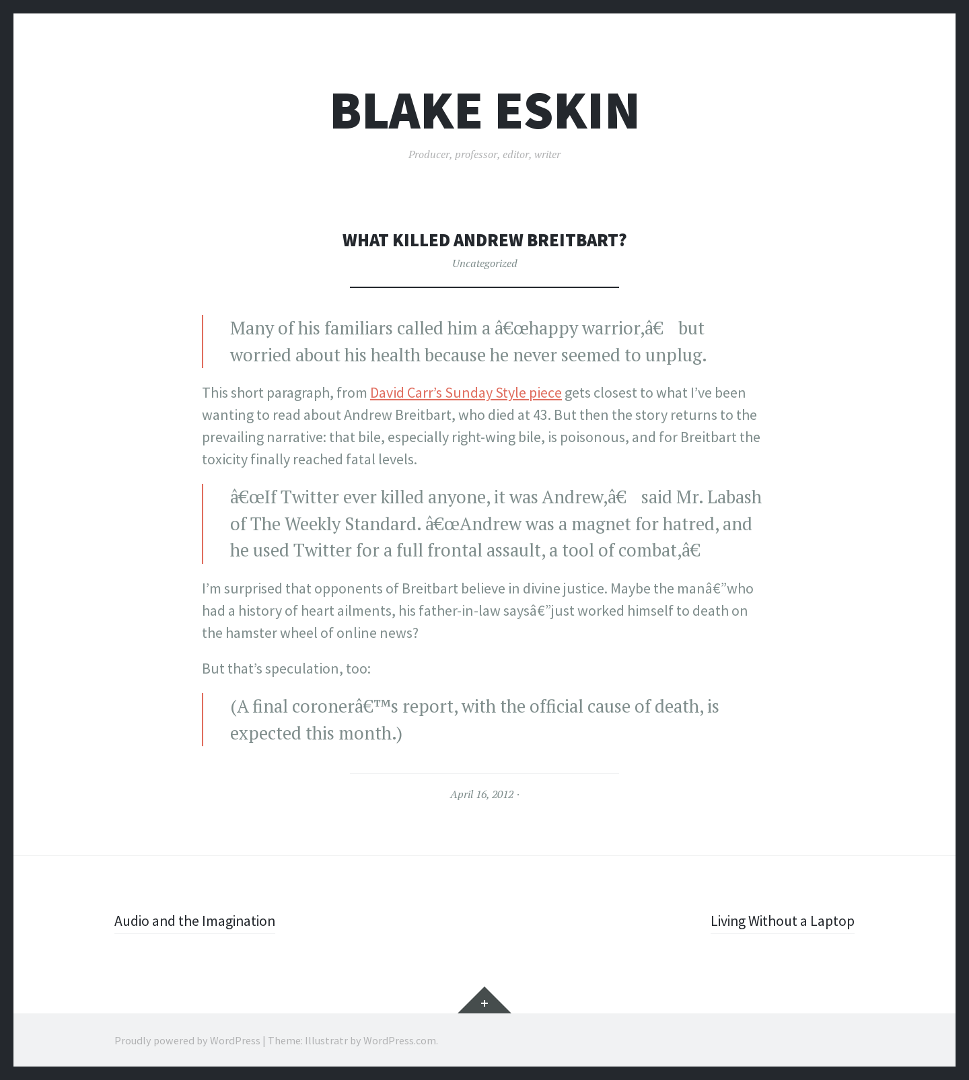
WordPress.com (399, 1039)
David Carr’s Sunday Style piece (466, 392)
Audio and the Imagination (197, 920)
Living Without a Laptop (781, 920)
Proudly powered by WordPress (187, 1039)
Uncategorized (484, 263)
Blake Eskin (485, 110)
